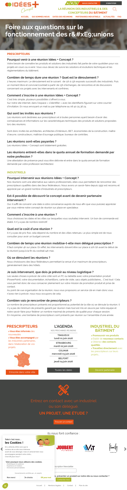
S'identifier (111, 3)
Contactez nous (63, 480)
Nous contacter (89, 3)
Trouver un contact (63, 422)
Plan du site (83, 485)
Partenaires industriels (88, 17)
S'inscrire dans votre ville (22, 372)
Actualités (108, 17)
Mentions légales (54, 485)
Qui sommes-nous (40, 17)
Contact (70, 485)
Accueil (25, 17)
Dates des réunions (62, 17)
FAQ (119, 17)
